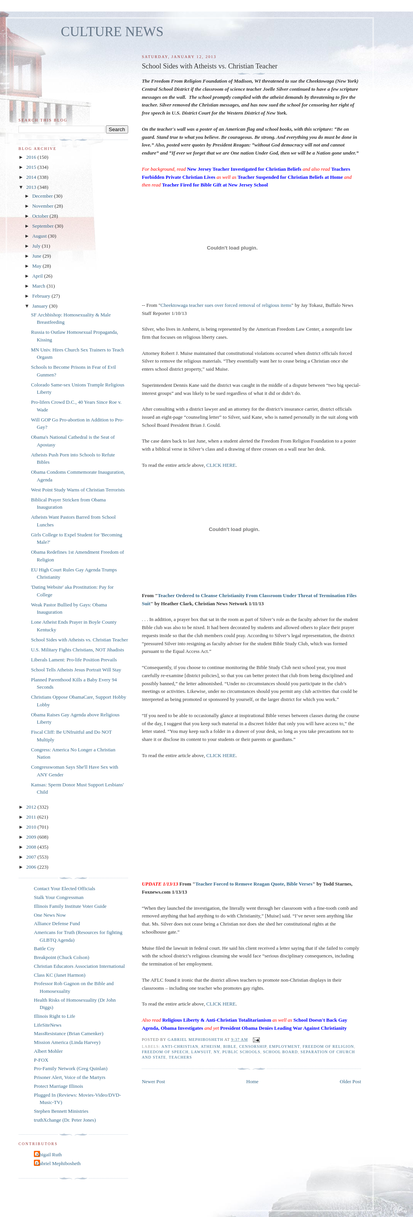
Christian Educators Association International (79, 966)
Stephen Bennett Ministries (61, 1111)
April (38, 276)
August (40, 236)
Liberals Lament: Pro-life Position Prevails (74, 660)
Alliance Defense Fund (57, 923)
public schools (241, 1052)
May (37, 266)
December (43, 196)
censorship (252, 1046)
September (43, 226)
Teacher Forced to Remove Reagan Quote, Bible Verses (254, 884)
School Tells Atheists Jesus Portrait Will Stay (76, 670)
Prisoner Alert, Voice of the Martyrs (69, 1077)
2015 (31, 167)
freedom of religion (328, 1046)
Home (252, 1081)
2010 (31, 827)
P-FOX (41, 1060)
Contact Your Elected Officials (64, 888)
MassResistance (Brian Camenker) (69, 1033)
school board (280, 1052)
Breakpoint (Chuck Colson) (61, 957)
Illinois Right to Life (54, 1016)
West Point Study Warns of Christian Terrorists (78, 490)
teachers (180, 1057)
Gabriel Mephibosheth (58, 1163)
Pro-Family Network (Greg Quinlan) (70, 1068)
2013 (31, 187)
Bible (229, 1046)
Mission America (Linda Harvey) (67, 1042)
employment (284, 1046)
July (37, 246)
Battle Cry (44, 948)
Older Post (350, 1081)
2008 (31, 847)
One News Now (50, 915)
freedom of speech (165, 1052)
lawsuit (201, 1052)
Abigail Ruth (49, 1154)
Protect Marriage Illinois (58, 1086)
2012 (31, 807)
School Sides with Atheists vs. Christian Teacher (79, 640)
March (39, 286)
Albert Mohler (48, 1051)
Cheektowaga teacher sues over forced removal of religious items (226, 305)
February (42, 296)
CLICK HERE (221, 465)
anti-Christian (180, 1046)
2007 (31, 857)
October (41, 216)
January (40, 306)
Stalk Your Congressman (59, 897)
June (37, 256)
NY (216, 1052)
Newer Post (153, 1081)
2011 (31, 817)
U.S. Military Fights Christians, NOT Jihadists (77, 650)
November (43, 206)
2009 (31, 837)
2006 (31, 867)
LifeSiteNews (47, 1025)
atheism (211, 1046)
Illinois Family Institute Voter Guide (70, 906)
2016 (31, 157)
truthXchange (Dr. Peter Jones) (65, 1120)
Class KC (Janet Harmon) (59, 975)
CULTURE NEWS (112, 31)
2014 (31, 177)
